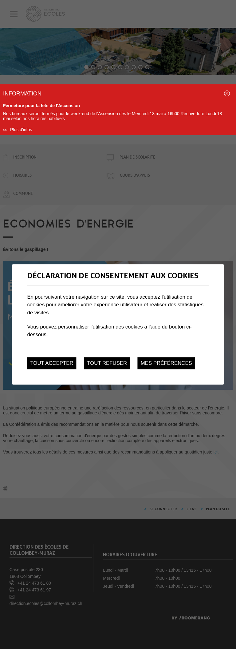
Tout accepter (51, 363)
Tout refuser (107, 363)
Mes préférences (166, 363)
